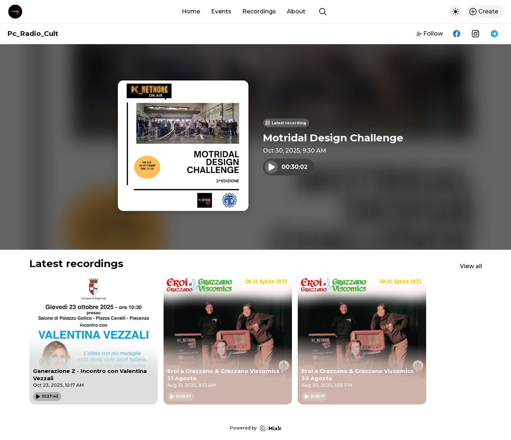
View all (471, 266)
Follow (430, 33)
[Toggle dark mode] (455, 11)
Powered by (255, 428)
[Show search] (322, 11)
